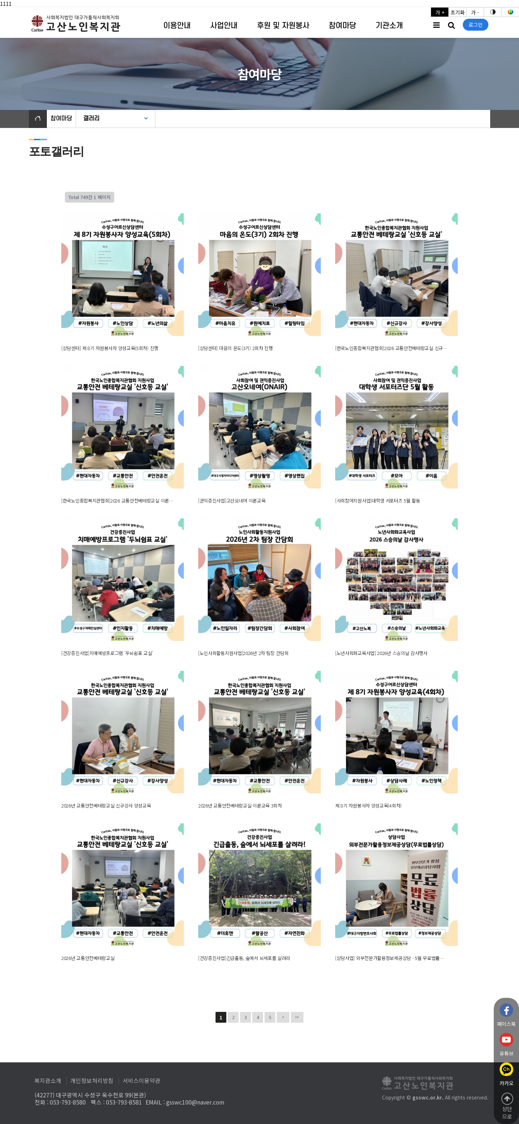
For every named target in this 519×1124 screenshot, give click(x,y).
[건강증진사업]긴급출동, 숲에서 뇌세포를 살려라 (244, 958)
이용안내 (177, 26)
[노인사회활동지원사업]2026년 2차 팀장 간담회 (243, 653)
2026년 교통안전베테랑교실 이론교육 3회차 (240, 805)
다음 (283, 1017)
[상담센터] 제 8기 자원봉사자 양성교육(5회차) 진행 (109, 348)
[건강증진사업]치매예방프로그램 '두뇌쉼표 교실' (107, 653)
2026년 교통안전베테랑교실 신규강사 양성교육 (106, 805)
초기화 (458, 12)
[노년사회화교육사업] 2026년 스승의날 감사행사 (381, 653)
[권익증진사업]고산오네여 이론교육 (232, 500)
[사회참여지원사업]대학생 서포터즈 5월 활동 (377, 500)
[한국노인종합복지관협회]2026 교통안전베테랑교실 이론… (117, 500)
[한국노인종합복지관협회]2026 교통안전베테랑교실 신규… (391, 348)
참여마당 (342, 26)
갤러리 (91, 118)
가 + (439, 12)
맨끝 (297, 1017)
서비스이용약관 (141, 1080)
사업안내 (224, 26)
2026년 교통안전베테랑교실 (88, 958)
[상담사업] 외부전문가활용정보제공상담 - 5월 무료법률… (389, 958)
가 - (475, 12)
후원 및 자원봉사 (283, 26)
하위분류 (194, 26)
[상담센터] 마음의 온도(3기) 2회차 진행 (235, 348)
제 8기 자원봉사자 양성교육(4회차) (368, 805)
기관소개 (389, 26)
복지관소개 (47, 1080)
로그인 (476, 24)
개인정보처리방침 (92, 1080)
